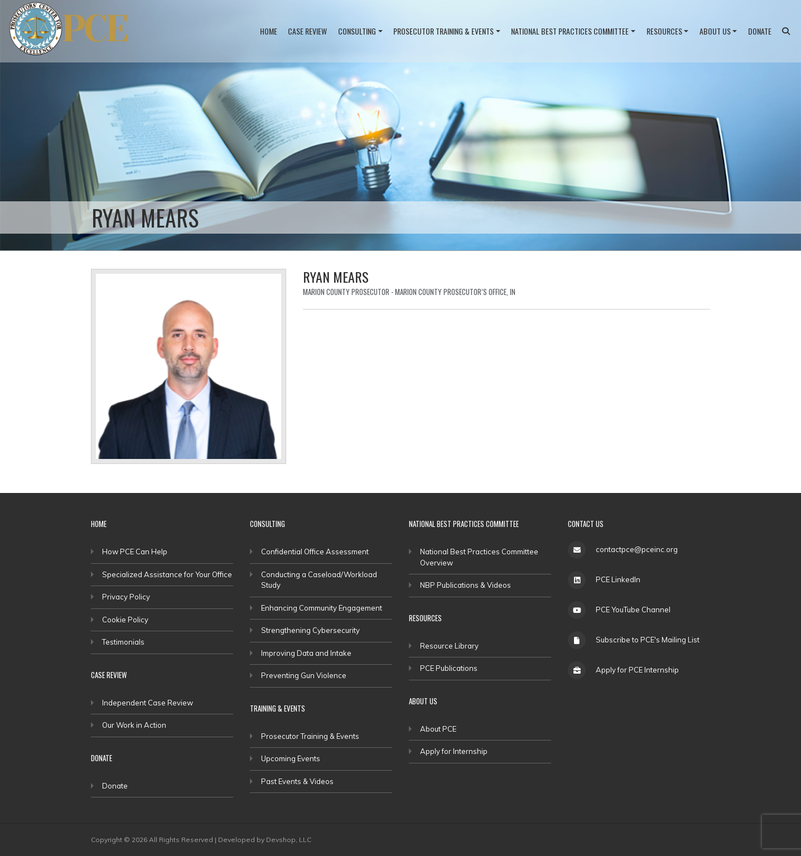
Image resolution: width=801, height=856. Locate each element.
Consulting (357, 31)
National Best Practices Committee (570, 31)
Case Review (307, 31)
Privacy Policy (126, 596)
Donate (759, 31)
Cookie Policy (125, 619)
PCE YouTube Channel (633, 609)
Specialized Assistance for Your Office (167, 574)
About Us (715, 31)
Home (268, 31)
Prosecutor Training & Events (443, 31)
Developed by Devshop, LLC (264, 839)
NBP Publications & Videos (465, 585)
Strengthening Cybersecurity (310, 630)
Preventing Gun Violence (303, 675)
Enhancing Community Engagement (321, 607)
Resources (664, 31)
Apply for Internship (454, 751)
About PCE (438, 728)
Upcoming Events (290, 758)
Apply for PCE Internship (637, 669)
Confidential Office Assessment (315, 551)
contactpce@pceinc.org (637, 549)
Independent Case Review (147, 702)
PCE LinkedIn (618, 579)
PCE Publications (448, 668)
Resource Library (449, 645)
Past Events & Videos (297, 781)
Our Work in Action (134, 724)
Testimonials (123, 641)
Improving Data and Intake (306, 653)
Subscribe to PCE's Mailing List (647, 639)
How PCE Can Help (134, 551)
